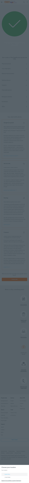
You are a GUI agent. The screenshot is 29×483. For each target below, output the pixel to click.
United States (6, 477)
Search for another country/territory (11, 480)
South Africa (6, 474)
